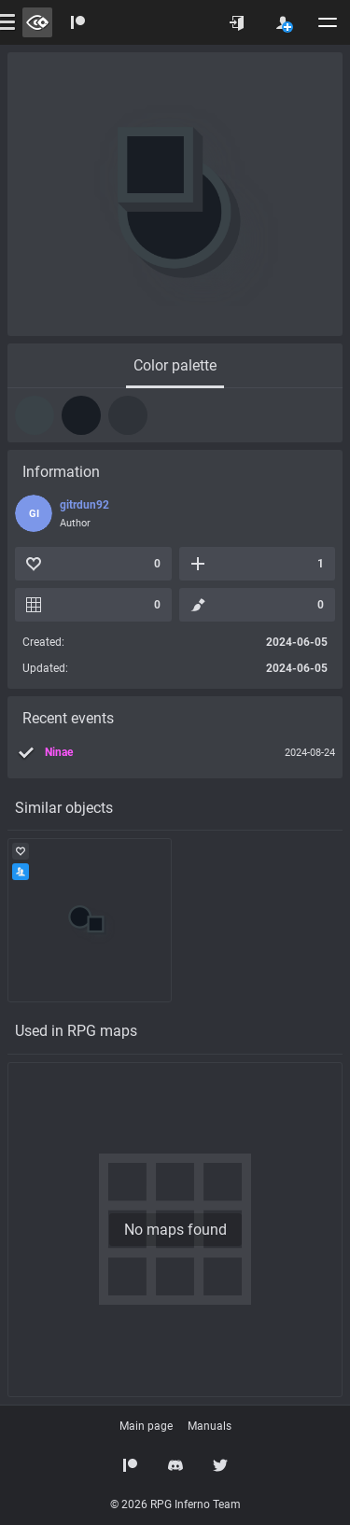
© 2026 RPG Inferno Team (175, 1504)
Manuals (209, 1426)
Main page (146, 1426)
